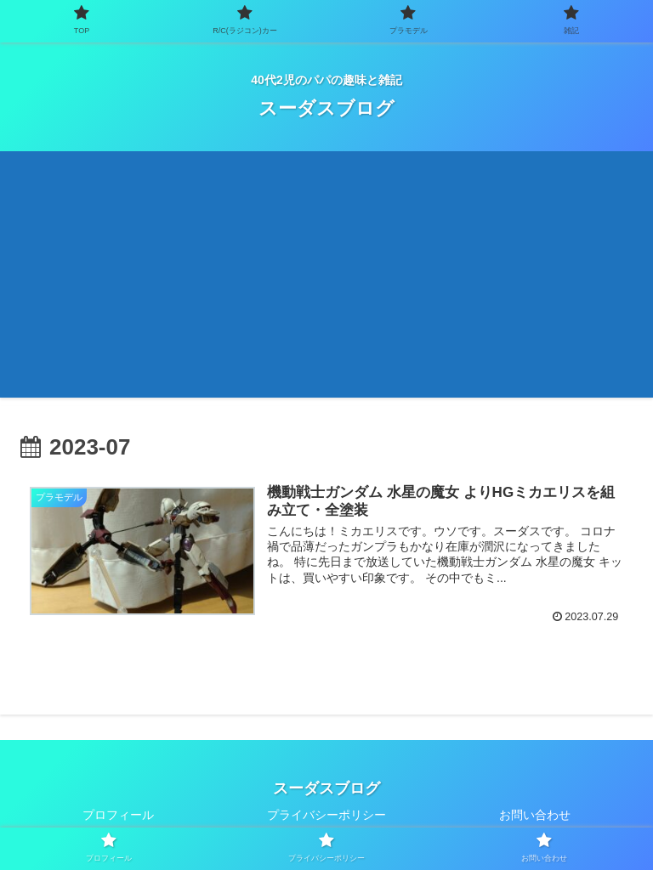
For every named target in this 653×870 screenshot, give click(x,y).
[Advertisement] (326, 279)
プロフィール (118, 815)
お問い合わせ (535, 815)
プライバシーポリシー (326, 815)
